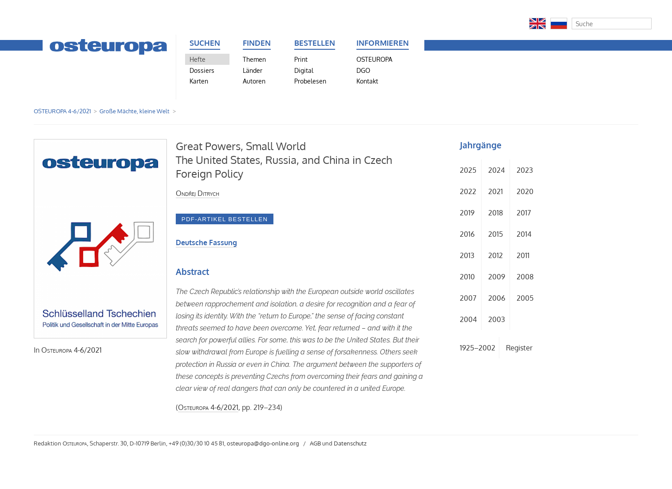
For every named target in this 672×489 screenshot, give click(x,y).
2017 (524, 212)
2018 (495, 212)
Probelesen (310, 81)
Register (519, 347)
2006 (496, 298)
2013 (467, 255)
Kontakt (367, 81)
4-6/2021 (71, 350)
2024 (496, 170)
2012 (495, 255)
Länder (252, 70)
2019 (467, 212)
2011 (523, 255)
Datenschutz (350, 443)
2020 (525, 191)
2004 (468, 319)
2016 (467, 234)
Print (301, 59)
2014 (524, 234)
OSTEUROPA (374, 59)
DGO (363, 70)
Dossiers (202, 70)
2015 (495, 234)
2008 (525, 276)
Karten (199, 81)
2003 (496, 319)
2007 (468, 298)
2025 (468, 170)
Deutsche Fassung (206, 242)
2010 (467, 276)
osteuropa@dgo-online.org (263, 443)
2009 (496, 276)
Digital (303, 70)
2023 (525, 170)
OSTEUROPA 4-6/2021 (62, 111)
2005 (525, 298)
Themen (254, 59)
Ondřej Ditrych (197, 193)
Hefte (198, 59)
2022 (468, 191)
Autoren (254, 81)
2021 (495, 191)
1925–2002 (477, 347)
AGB (315, 443)
